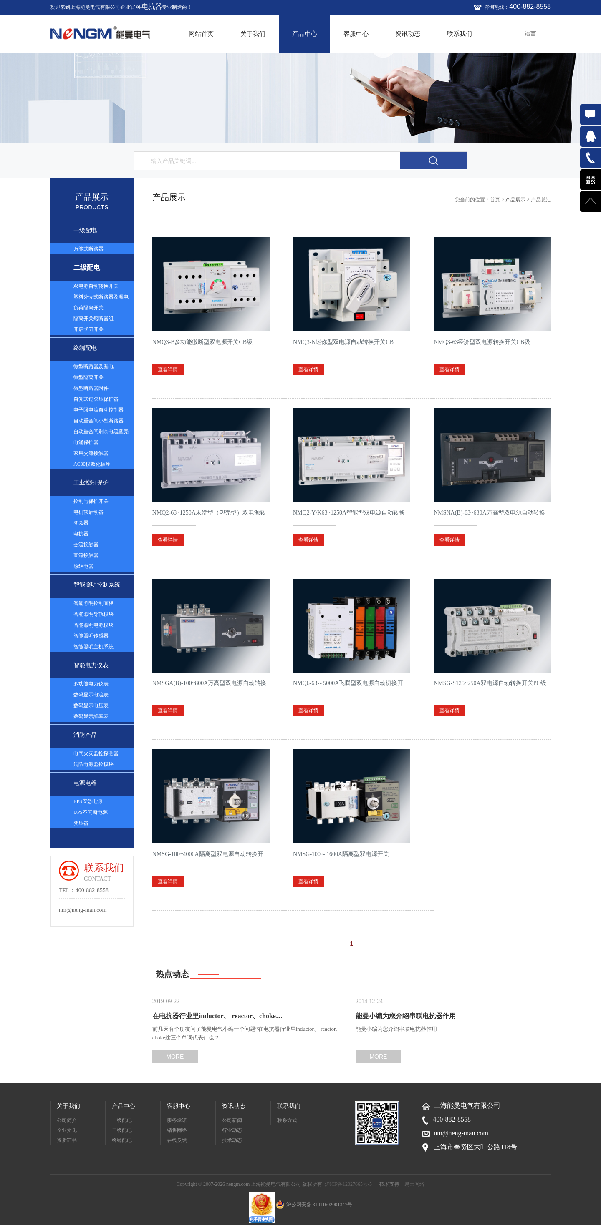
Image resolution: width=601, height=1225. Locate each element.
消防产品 (85, 735)
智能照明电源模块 (93, 625)
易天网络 (414, 1184)
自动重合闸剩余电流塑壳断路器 (101, 433)
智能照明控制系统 (96, 585)
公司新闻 (232, 1120)
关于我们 (252, 33)
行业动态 (232, 1130)
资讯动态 (407, 33)
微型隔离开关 (88, 377)
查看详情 (168, 369)
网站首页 (201, 33)
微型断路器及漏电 (93, 366)
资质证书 (67, 1140)
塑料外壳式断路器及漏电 (101, 297)
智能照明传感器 (91, 636)
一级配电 (85, 230)
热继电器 (83, 566)
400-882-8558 (530, 6)
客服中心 (356, 33)
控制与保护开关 (91, 501)
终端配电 (85, 348)
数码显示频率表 (91, 716)
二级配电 (86, 267)
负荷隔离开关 (88, 308)
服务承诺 (177, 1120)
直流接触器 (85, 555)
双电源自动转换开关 (96, 286)
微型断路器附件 (91, 388)
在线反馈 (177, 1140)
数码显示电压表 (91, 705)
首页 (495, 200)
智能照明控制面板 (93, 603)
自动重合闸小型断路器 (98, 421)
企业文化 (67, 1130)
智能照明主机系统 (93, 647)
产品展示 (515, 200)
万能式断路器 (88, 249)
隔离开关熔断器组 (93, 318)
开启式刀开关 (88, 329)
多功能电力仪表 (91, 684)
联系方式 (287, 1120)
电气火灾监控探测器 (96, 753)
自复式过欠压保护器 (96, 399)
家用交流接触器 (91, 453)
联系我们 (459, 33)
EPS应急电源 (87, 801)
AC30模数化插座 (92, 464)
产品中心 (304, 33)
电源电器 (85, 783)
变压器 (80, 823)
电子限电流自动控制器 (98, 410)
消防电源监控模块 (93, 764)
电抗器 (152, 6)
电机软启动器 (88, 512)
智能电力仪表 (91, 665)
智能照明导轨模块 (93, 614)
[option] (300, 98)
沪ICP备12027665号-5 (348, 1184)
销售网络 (177, 1130)
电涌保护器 (85, 442)
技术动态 (232, 1140)
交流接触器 (85, 544)
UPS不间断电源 (90, 812)
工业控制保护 (91, 482)
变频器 (80, 523)
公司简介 (67, 1120)
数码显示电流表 (91, 695)
